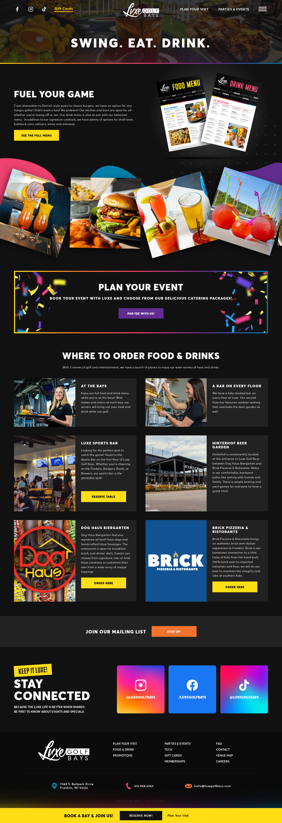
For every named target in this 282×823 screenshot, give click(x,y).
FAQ (219, 743)
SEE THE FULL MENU (36, 135)
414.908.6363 (139, 786)
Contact (223, 749)
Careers (222, 761)
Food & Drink (123, 749)
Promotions (122, 755)
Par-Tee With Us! (141, 313)
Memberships (175, 761)
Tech (168, 749)
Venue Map (224, 755)
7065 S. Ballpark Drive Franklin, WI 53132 (72, 786)
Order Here (103, 583)
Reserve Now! (141, 815)
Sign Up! (174, 631)
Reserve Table (103, 496)
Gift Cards (63, 8)
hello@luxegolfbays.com (208, 786)
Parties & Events (233, 9)
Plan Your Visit (178, 815)
